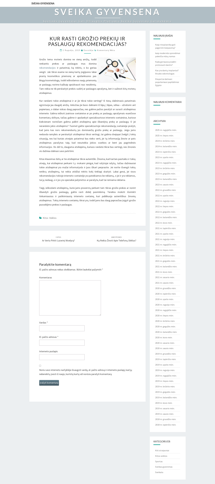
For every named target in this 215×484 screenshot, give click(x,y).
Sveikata (159, 472)
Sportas (159, 461)
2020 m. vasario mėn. (165, 343)
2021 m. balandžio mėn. (166, 266)
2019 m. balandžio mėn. (166, 397)
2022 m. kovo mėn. (163, 222)
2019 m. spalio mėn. (164, 364)
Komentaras (45, 277)
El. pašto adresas (48, 337)
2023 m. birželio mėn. (165, 168)
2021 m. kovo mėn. (163, 272)
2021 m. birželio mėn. (165, 255)
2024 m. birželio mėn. (165, 140)
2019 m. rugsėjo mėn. (165, 370)
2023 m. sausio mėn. (164, 184)
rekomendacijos (47, 67)
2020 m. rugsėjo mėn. (165, 304)
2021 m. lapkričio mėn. (165, 228)
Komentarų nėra (106, 50)
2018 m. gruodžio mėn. (165, 419)
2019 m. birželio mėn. (165, 386)
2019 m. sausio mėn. (164, 413)
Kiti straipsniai (162, 450)
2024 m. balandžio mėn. (166, 146)
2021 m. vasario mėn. (165, 277)
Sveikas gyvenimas (163, 466)
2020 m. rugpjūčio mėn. (166, 310)
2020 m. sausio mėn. (164, 348)
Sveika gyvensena (42, 3)
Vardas (43, 322)
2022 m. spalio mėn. (164, 195)
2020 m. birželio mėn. (165, 321)
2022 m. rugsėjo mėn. (165, 201)
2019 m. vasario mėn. (165, 408)
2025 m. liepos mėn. (164, 135)
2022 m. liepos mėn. (164, 206)
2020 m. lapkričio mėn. (165, 293)
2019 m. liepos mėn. (164, 381)
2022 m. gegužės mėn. (165, 211)
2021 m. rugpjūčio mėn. (166, 244)
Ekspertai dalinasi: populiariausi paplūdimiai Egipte (167, 82)
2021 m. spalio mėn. (164, 233)
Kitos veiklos (49, 217)
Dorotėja (88, 50)
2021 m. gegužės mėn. (165, 261)
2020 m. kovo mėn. (163, 337)
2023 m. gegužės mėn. (165, 173)
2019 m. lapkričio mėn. (165, 359)
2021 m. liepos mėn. (164, 250)
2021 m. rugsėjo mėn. (165, 239)
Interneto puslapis (48, 351)
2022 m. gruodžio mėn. (165, 190)
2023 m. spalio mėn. (164, 157)
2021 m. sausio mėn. (164, 282)
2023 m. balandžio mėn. (166, 179)
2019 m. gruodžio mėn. (165, 353)
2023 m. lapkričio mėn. (165, 151)
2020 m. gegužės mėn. (165, 326)
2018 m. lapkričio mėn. (165, 424)
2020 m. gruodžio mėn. (165, 288)
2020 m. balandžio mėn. (166, 332)
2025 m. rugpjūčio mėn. (166, 130)
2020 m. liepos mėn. (164, 315)
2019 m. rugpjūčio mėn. (166, 375)
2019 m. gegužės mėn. (165, 392)
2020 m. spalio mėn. (164, 299)
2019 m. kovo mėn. (163, 403)
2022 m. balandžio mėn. (166, 217)
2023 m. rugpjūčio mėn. (166, 162)
